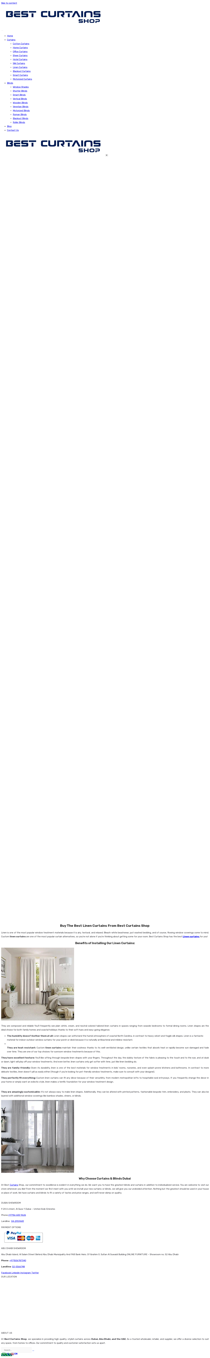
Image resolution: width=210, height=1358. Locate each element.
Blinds (10, 83)
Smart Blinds (19, 95)
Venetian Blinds (20, 106)
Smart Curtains (20, 75)
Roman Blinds (20, 114)
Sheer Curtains (20, 55)
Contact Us (13, 130)
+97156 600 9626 (17, 1215)
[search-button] (33, 1350)
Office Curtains (20, 51)
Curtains (11, 39)
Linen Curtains (20, 67)
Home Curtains (20, 47)
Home (10, 36)
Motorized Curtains (22, 79)
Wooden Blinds (20, 102)
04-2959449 (17, 1221)
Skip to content (9, 3)
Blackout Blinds (20, 118)
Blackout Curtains (22, 71)
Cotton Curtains (21, 43)
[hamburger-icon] (2, 30)
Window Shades (21, 87)
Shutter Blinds (20, 91)
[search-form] (16, 1350)
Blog (9, 126)
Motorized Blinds (21, 110)
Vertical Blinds (20, 98)
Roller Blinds (19, 122)
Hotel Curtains (20, 59)
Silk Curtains (19, 63)
